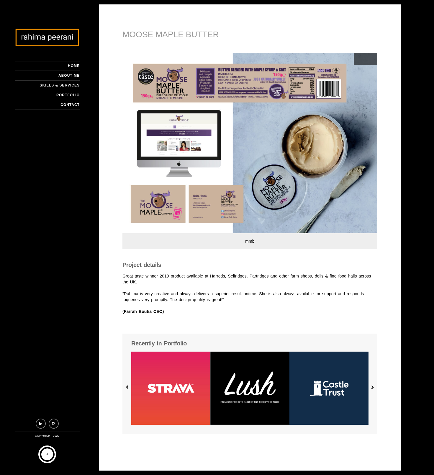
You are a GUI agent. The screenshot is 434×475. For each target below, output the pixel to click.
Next (371, 59)
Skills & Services (60, 85)
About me (69, 76)
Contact (70, 105)
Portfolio (68, 95)
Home (74, 66)
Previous (360, 59)
